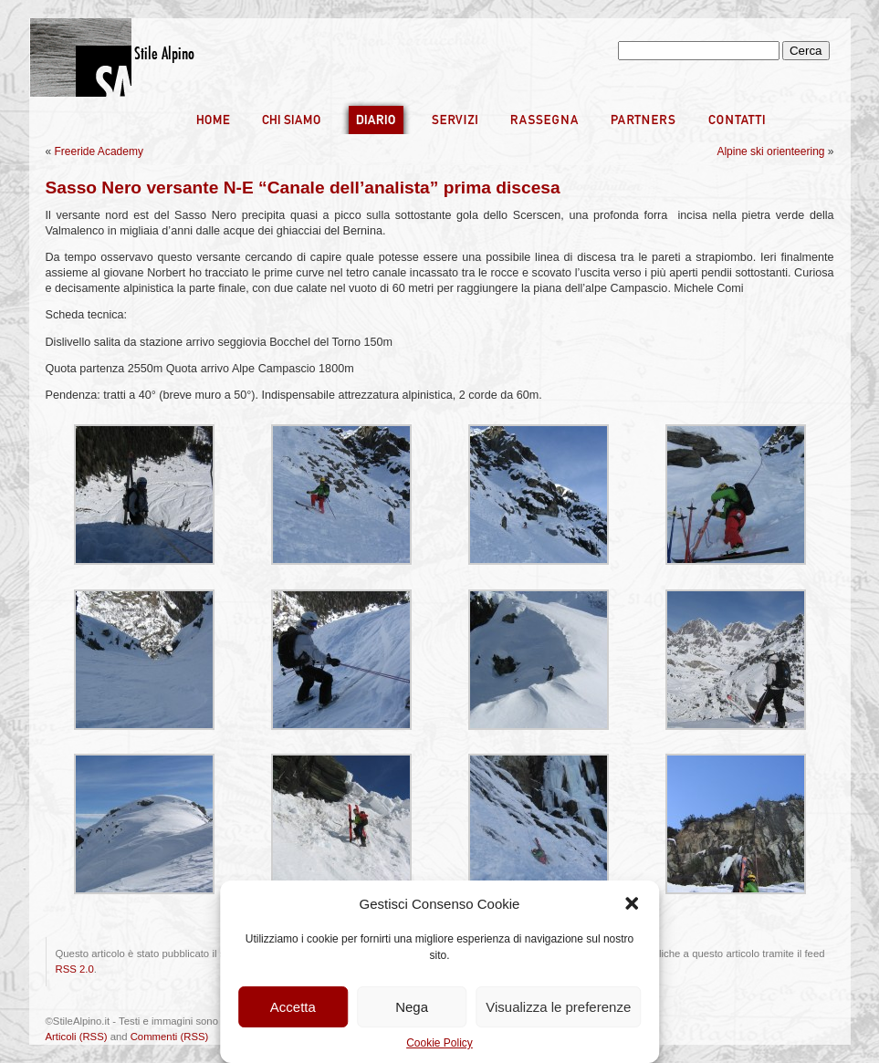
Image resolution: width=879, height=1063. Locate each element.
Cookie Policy (439, 1043)
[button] (632, 903)
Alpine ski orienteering (770, 151)
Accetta (293, 1007)
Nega (411, 1007)
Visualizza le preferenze (558, 1007)
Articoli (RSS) (77, 1036)
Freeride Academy (99, 151)
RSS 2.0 (75, 969)
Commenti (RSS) (170, 1036)
